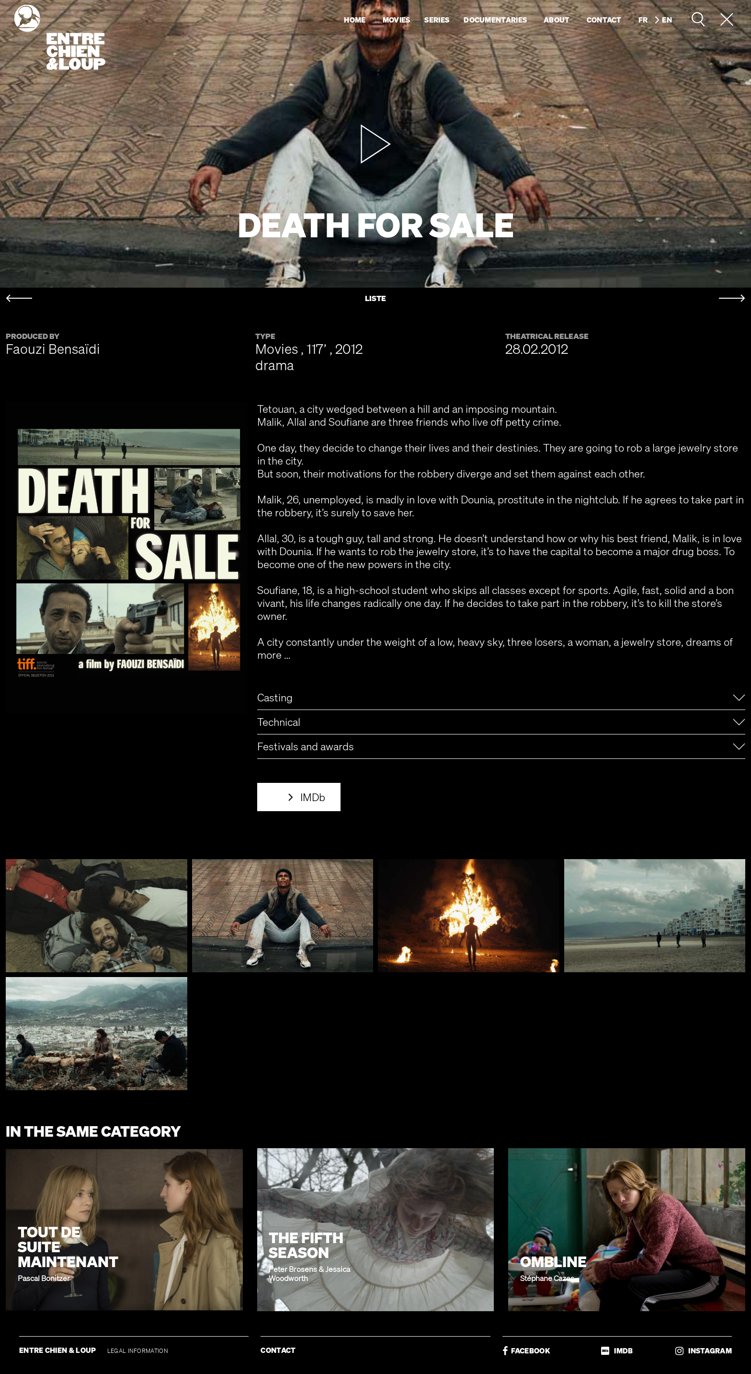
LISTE (375, 298)
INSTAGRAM (703, 1351)
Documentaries (495, 19)
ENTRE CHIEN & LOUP (58, 1350)
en (667, 19)
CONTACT (278, 1350)
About (557, 19)
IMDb (312, 797)
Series (436, 19)
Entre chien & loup (59, 37)
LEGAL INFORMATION (137, 1350)
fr (643, 19)
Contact (604, 19)
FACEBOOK (526, 1351)
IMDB (617, 1351)
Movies (396, 19)
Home (354, 19)
